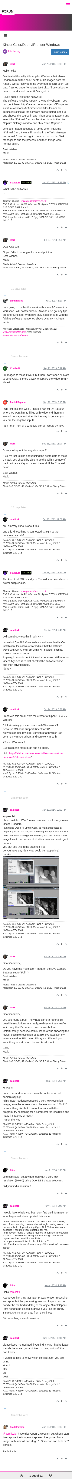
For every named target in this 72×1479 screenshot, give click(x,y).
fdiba (12, 1166)
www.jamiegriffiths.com (14, 328)
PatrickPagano (18, 398)
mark (12, 60)
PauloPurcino (17, 1423)
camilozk (14, 515)
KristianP (15, 364)
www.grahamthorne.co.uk (33, 197)
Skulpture (15, 179)
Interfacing (14, 47)
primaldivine (16, 297)
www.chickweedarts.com (15, 331)
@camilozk (9, 1429)
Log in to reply (60, 48)
